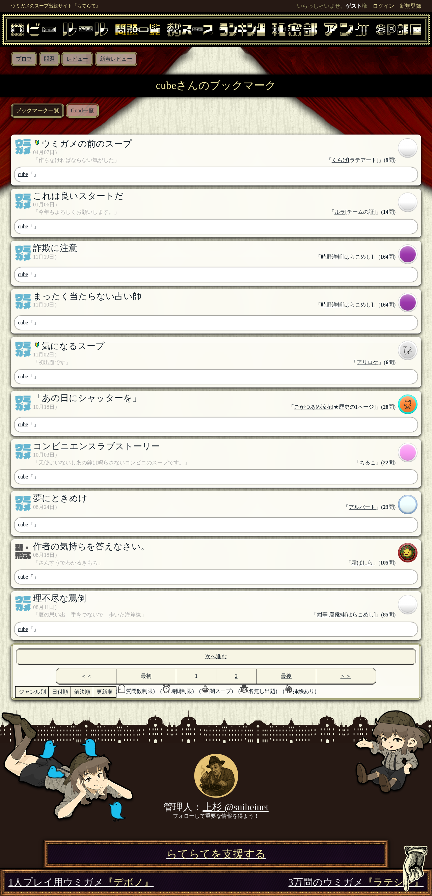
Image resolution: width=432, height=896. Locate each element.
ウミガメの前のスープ (87, 144)
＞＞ (345, 676)
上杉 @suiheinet (235, 807)
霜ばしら (362, 563)
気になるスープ (73, 346)
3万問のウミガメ (356, 882)
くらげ (340, 160)
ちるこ (367, 462)
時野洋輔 (332, 257)
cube (23, 174)
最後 (286, 676)
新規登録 (410, 6)
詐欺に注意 (55, 248)
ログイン (383, 6)
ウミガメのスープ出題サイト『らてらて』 (56, 5)
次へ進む (216, 656)
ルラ (339, 212)
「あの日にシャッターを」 (87, 398)
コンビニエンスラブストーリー (96, 446)
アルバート (362, 507)
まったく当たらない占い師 (87, 296)
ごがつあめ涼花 (313, 407)
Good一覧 (82, 110)
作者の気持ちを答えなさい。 (91, 546)
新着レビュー (116, 59)
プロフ (24, 59)
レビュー (77, 59)
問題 (49, 59)
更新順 (105, 692)
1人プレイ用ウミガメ (81, 882)
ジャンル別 (32, 692)
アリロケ (367, 362)
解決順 (82, 692)
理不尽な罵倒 (59, 598)
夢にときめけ (60, 498)
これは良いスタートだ (78, 196)
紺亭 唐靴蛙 (331, 614)
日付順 (60, 692)
